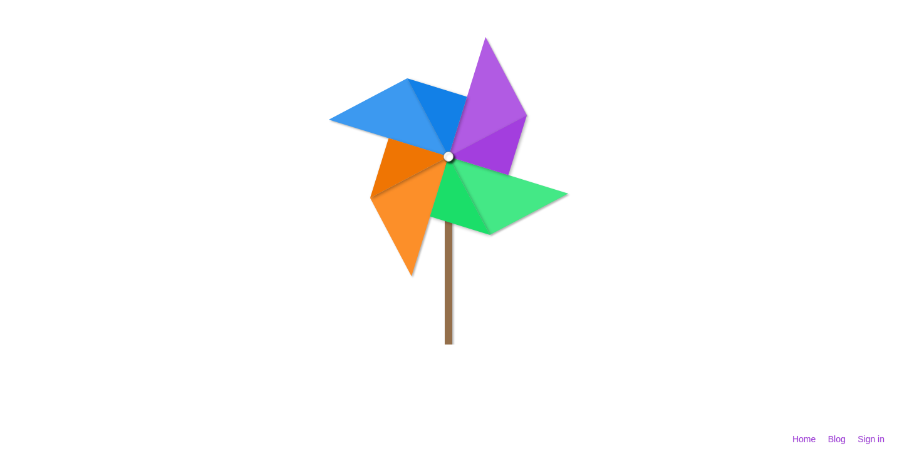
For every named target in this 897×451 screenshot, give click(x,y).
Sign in (871, 439)
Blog (837, 439)
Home (804, 439)
